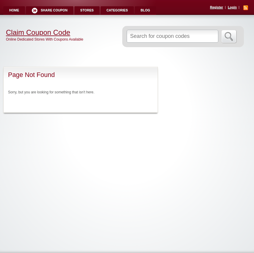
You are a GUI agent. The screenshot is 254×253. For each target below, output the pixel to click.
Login (232, 7)
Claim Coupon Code (38, 32)
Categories (117, 10)
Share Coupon (54, 10)
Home (14, 10)
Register (216, 7)
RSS (245, 7)
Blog (145, 10)
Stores (87, 10)
